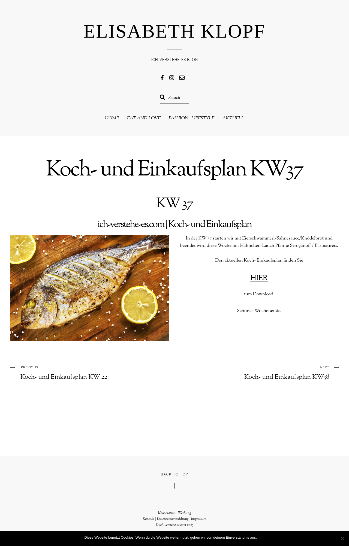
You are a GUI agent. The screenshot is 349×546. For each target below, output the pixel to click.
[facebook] (162, 77)
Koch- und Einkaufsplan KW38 (268, 372)
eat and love (144, 118)
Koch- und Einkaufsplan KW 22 (81, 372)
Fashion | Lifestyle (191, 118)
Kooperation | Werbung (174, 513)
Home (112, 118)
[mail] (182, 77)
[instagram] (172, 77)
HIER (259, 278)
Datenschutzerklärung (172, 519)
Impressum (198, 519)
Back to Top (174, 474)
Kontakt (148, 519)
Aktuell (233, 118)
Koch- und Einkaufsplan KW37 (174, 170)
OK (262, 537)
